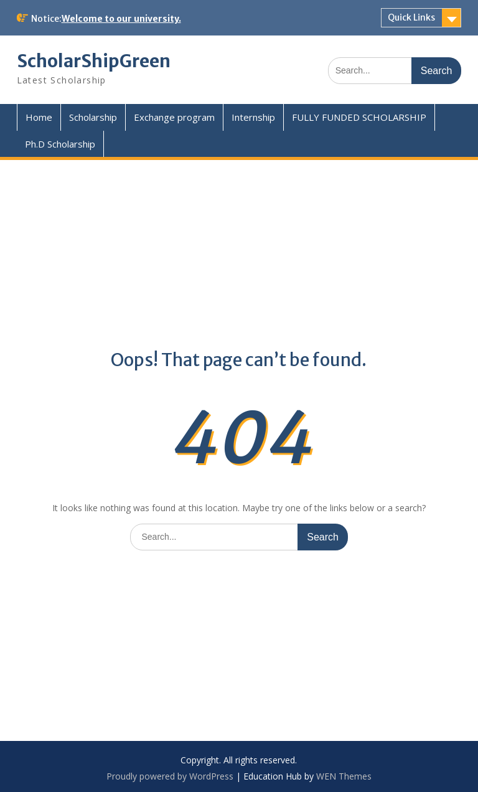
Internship (253, 117)
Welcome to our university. (121, 18)
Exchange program (174, 117)
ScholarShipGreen (94, 61)
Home (39, 117)
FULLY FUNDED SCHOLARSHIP (359, 117)
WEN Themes (344, 776)
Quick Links (411, 17)
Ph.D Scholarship (60, 144)
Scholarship (93, 117)
